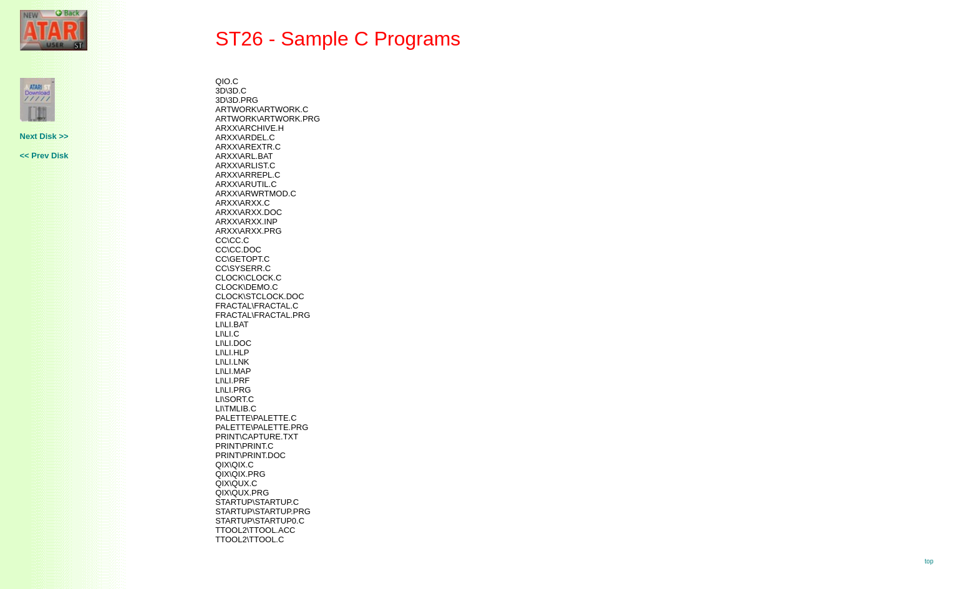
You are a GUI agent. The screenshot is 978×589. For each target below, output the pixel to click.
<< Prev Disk (44, 155)
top (929, 561)
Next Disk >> (44, 136)
